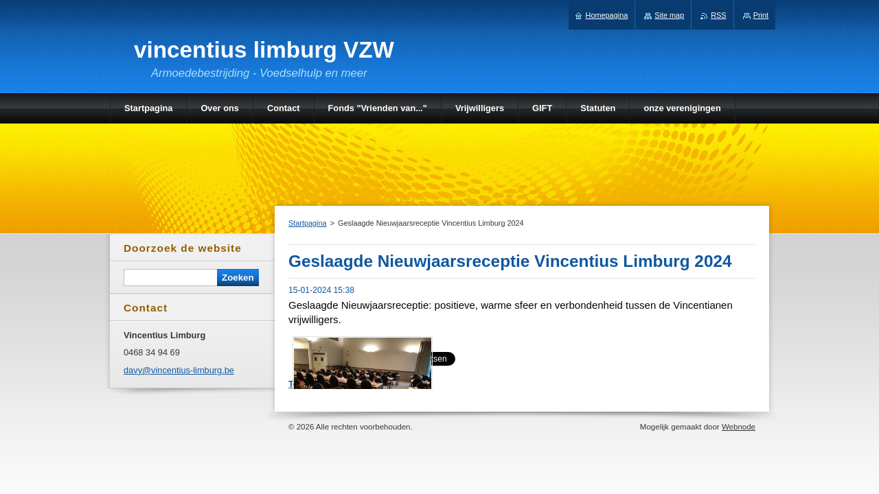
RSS (718, 15)
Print (760, 15)
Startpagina (307, 223)
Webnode (738, 427)
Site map (669, 15)
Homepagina (607, 15)
